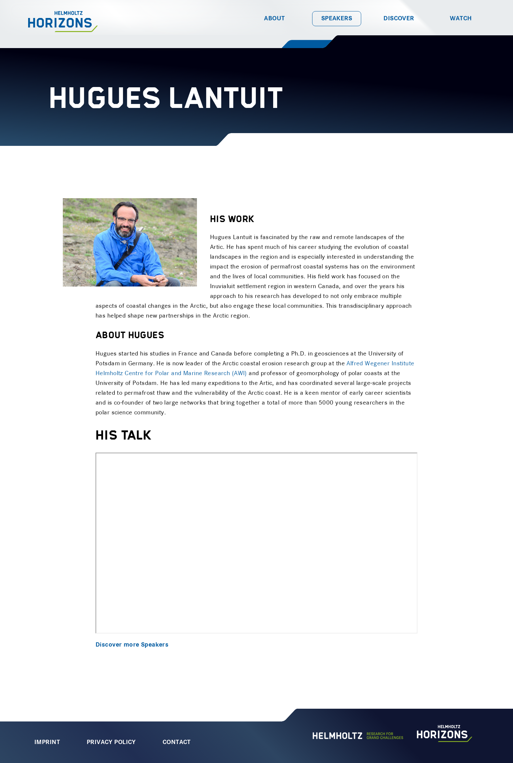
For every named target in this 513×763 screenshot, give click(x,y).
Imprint (47, 742)
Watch (461, 18)
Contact (177, 742)
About (274, 18)
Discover (398, 18)
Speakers (336, 18)
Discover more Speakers (132, 645)
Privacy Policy (111, 742)
